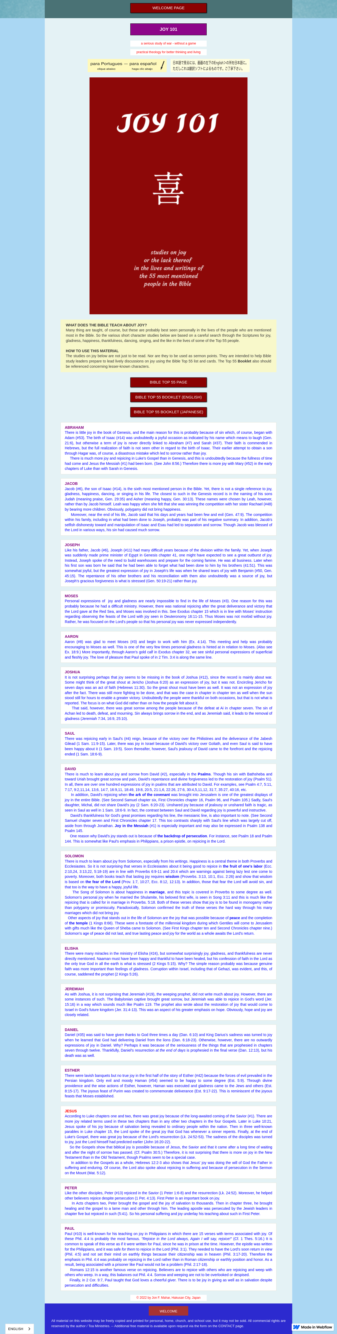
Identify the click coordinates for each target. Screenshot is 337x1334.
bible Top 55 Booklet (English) (168, 397)
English (15, 1329)
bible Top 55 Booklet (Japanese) (168, 412)
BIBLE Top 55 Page (168, 382)
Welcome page (168, 8)
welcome (168, 1311)
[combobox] (19, 1329)
